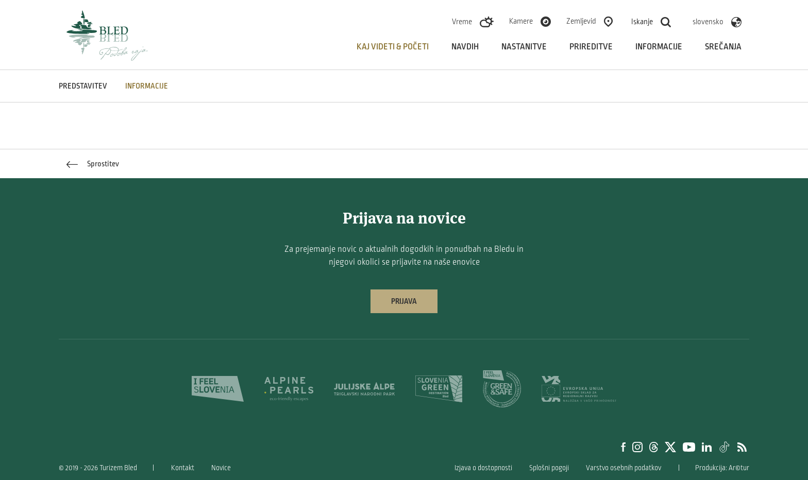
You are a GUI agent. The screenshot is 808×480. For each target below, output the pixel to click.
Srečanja (723, 47)
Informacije (658, 47)
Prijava (404, 301)
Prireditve (591, 47)
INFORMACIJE (146, 86)
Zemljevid (581, 21)
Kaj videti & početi (393, 47)
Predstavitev (83, 86)
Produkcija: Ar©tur (722, 468)
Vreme (462, 22)
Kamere (521, 21)
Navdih (465, 47)
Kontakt (182, 468)
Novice (221, 468)
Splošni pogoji (549, 468)
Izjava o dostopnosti (483, 468)
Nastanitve (524, 47)
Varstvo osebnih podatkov (623, 468)
